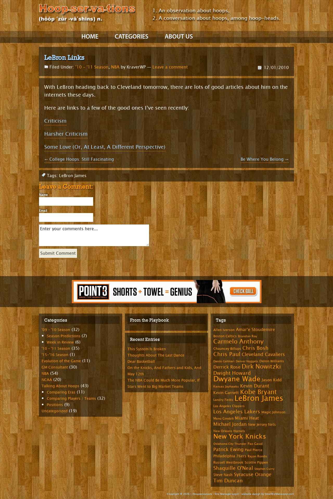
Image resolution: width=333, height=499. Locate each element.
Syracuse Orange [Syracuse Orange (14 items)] (252, 474)
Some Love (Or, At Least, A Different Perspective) (104, 147)
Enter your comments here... (94, 235)
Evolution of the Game (61, 361)
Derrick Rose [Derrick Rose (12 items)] (226, 367)
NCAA (47, 380)
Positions (55, 405)
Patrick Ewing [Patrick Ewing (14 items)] (228, 449)
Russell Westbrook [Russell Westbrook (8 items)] (228, 462)
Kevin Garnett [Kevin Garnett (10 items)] (226, 393)
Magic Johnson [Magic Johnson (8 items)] (273, 412)
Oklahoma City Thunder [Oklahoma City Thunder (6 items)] (229, 444)
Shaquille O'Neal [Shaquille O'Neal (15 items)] (233, 468)
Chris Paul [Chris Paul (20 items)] (226, 354)
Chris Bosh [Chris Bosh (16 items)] (255, 348)
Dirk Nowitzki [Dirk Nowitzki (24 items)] (261, 366)
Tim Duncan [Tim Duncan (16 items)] (228, 480)
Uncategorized (55, 411)
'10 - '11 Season (91, 67)
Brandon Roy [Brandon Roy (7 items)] (247, 336)
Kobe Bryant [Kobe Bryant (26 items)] (258, 392)
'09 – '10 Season (56, 330)
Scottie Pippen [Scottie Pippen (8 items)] (256, 462)
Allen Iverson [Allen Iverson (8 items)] (224, 330)
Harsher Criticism (66, 134)
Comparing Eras (61, 392)
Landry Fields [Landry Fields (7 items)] (223, 399)
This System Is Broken (146, 349)
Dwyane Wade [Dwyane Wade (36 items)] (236, 379)
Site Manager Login (227, 494)
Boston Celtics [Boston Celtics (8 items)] (225, 336)
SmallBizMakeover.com (279, 494)
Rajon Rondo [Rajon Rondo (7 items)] (257, 456)
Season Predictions (63, 336)
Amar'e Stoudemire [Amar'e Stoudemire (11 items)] (255, 330)
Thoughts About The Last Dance (155, 355)
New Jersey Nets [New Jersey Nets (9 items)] (262, 424)
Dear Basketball (141, 361)
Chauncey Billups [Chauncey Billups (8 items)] (227, 348)
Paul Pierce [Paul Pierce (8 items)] (253, 450)
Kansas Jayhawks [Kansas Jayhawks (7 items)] (226, 386)
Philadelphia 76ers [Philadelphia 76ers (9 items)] (229, 456)
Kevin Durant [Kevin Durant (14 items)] (254, 386)
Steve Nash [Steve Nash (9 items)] (223, 475)
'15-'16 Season (55, 355)
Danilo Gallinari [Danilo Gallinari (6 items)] (223, 361)
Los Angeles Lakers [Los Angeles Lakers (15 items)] (236, 411)
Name (43, 194)
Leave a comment (170, 67)
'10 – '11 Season (56, 348)
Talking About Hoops (60, 386)
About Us (179, 37)
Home (89, 37)
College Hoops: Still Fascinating (79, 159)
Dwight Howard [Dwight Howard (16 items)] (232, 373)
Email (43, 210)
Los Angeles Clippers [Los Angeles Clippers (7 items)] (229, 406)
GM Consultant (55, 367)
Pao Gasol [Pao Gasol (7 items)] (255, 443)
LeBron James (72, 175)
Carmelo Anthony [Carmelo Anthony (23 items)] (238, 341)
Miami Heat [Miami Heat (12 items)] (247, 418)
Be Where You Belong (265, 159)
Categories (131, 37)
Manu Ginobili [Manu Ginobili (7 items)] (223, 418)
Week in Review (60, 342)
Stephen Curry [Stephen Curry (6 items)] (264, 469)
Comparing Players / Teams (71, 398)
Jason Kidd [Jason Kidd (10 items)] (271, 380)
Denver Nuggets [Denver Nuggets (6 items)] (247, 361)
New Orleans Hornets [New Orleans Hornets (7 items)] (229, 431)
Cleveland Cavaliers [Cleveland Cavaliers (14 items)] (263, 354)
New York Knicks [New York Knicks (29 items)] (239, 436)
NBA (115, 67)
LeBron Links (64, 57)
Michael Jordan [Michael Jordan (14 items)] (230, 424)
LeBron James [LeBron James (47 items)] (258, 398)
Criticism (55, 121)
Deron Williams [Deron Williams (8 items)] (271, 361)
